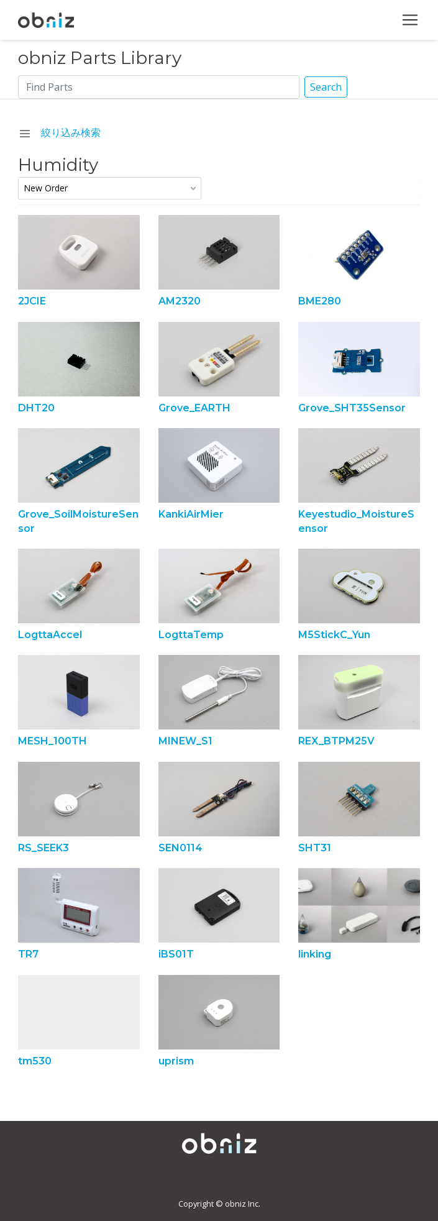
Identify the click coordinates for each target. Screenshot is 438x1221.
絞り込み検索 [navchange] (59, 132)
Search (326, 87)
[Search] (158, 87)
